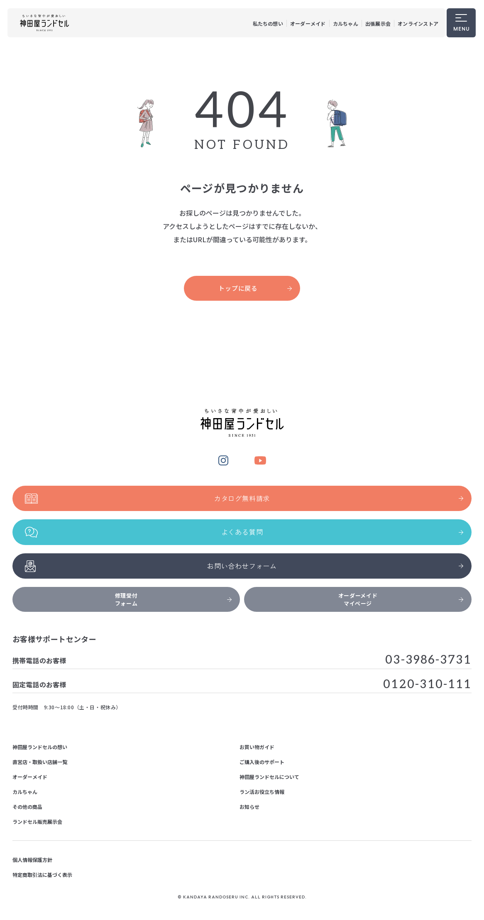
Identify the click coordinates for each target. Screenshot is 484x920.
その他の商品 (27, 806)
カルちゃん (345, 23)
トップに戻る (255, 288)
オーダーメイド (308, 23)
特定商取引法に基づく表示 (42, 874)
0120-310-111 (427, 684)
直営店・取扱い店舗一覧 (39, 761)
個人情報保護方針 (32, 859)
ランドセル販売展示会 (37, 821)
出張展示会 (378, 23)
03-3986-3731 (428, 660)
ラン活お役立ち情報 (262, 791)
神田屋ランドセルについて (269, 776)
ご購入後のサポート (262, 761)
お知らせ (249, 806)
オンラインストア (418, 23)
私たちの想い (268, 23)
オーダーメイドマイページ (400, 599)
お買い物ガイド (257, 746)
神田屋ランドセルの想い (39, 746)
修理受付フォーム (173, 599)
